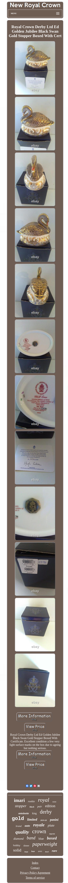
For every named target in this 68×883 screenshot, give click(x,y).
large (26, 852)
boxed (52, 838)
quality (22, 832)
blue (41, 838)
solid (17, 850)
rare (54, 850)
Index (35, 862)
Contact (35, 867)
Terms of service (35, 877)
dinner (26, 845)
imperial (52, 834)
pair (39, 806)
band (31, 837)
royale (39, 824)
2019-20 (43, 820)
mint (54, 801)
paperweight (44, 844)
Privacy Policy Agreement (35, 872)
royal (43, 800)
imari (19, 800)
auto (27, 825)
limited (32, 819)
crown (39, 831)
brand (19, 826)
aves (40, 851)
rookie (31, 801)
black (32, 807)
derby (46, 812)
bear (33, 851)
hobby (16, 845)
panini (54, 819)
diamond (19, 838)
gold (18, 819)
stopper (20, 806)
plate (51, 825)
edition (50, 806)
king (34, 813)
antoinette (23, 813)
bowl (47, 852)
